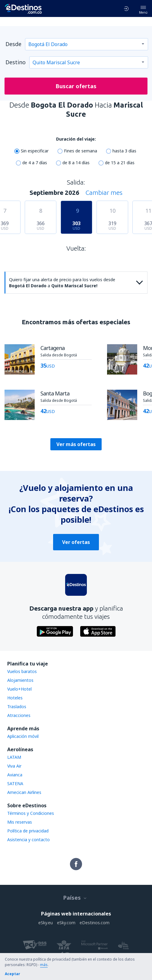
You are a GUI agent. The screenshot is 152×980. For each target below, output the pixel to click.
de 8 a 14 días (76, 162)
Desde (13, 44)
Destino (15, 62)
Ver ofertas (76, 542)
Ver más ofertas (76, 444)
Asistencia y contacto (28, 839)
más (44, 964)
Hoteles (15, 698)
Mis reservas (19, 822)
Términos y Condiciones (30, 813)
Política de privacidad (28, 831)
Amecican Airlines (24, 792)
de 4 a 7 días (34, 162)
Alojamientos (20, 680)
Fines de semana (80, 151)
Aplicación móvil (23, 736)
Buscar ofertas (76, 86)
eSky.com (66, 922)
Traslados (16, 706)
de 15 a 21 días (120, 162)
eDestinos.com (94, 922)
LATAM (14, 757)
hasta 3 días (124, 151)
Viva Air (14, 766)
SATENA (15, 783)
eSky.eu (45, 922)
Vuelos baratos (22, 671)
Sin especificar (35, 151)
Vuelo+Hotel (19, 689)
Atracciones (18, 715)
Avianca (14, 775)
